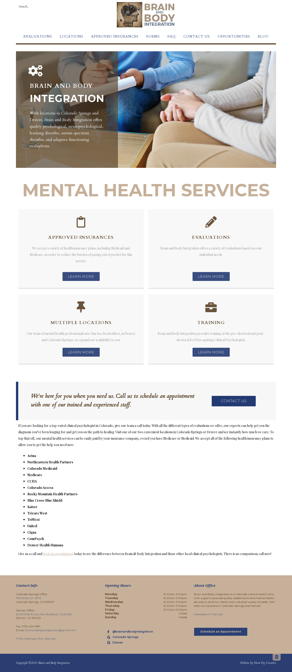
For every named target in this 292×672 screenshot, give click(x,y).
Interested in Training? (208, 614)
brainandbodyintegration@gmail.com (50, 630)
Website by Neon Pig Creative (258, 663)
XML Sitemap (46, 638)
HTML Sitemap (26, 638)
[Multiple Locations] (81, 307)
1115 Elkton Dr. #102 (28, 598)
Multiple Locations (81, 322)
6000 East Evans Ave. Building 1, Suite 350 (44, 614)
